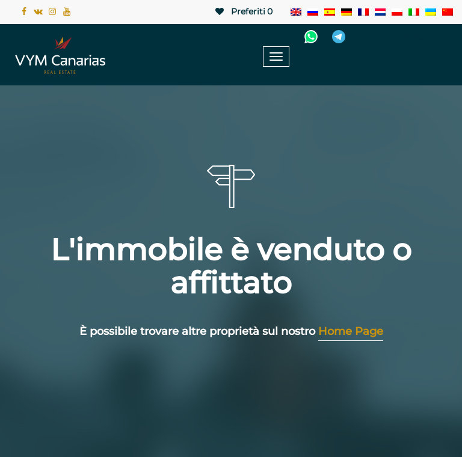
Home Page (350, 331)
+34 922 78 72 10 (403, 36)
